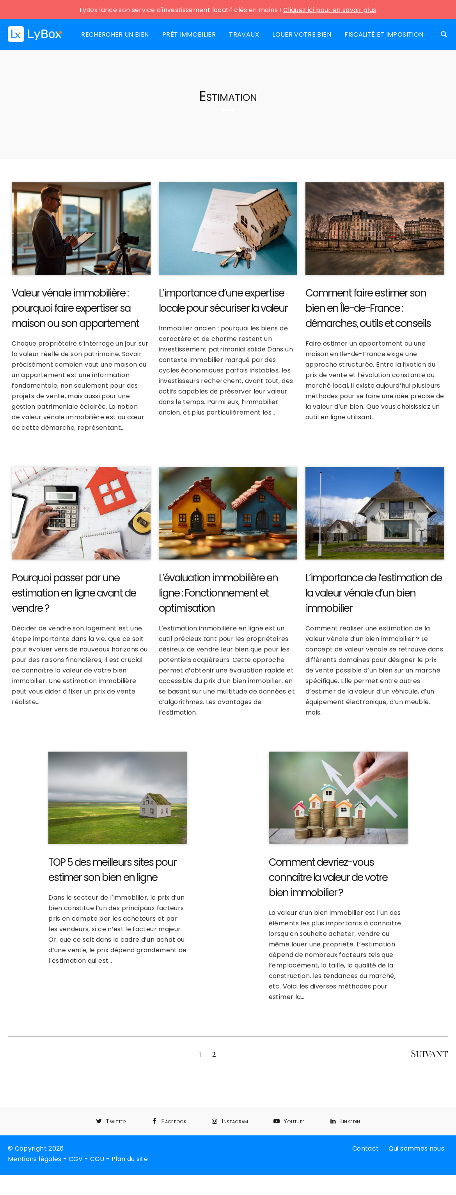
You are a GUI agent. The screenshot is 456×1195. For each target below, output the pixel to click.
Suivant (429, 1053)
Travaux (244, 34)
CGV (76, 1158)
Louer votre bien (301, 34)
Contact (365, 1148)
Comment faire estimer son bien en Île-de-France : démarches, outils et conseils (368, 308)
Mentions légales (35, 1158)
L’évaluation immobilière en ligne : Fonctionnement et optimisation (218, 593)
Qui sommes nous (416, 1148)
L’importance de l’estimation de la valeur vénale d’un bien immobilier (373, 593)
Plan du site (130, 1158)
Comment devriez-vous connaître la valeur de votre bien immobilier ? (328, 877)
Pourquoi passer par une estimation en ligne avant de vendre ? (74, 593)
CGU (97, 1158)
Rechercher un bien (115, 34)
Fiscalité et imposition (383, 34)
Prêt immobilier (189, 34)
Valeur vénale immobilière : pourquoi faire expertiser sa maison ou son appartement (75, 308)
